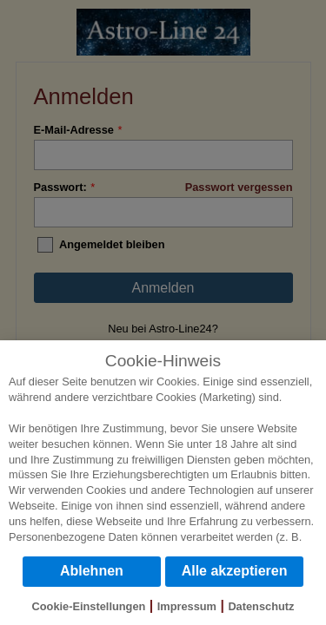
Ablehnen (91, 570)
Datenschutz (261, 606)
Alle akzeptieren (235, 570)
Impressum (186, 606)
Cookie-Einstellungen (89, 606)
